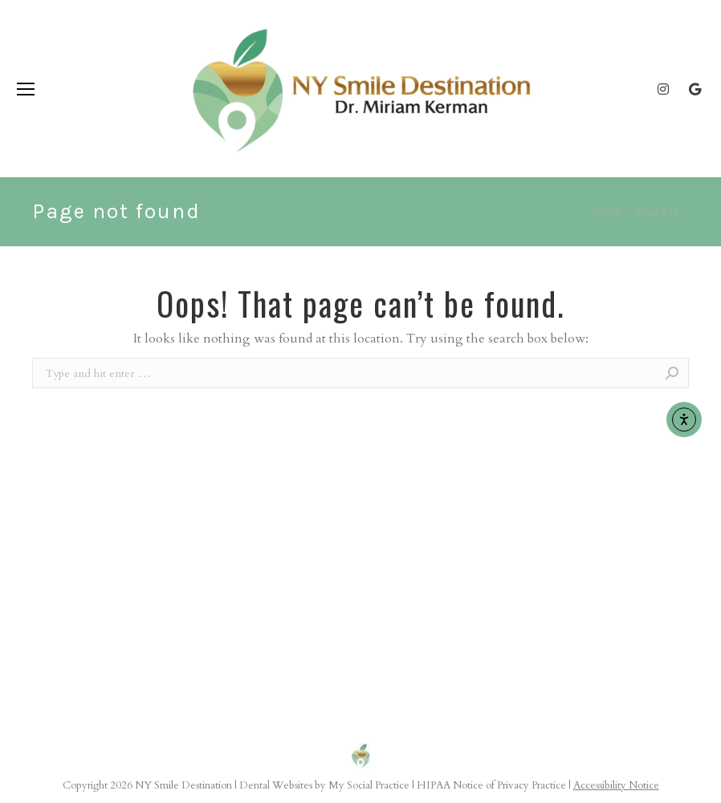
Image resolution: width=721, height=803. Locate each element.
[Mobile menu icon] (25, 89)
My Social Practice (367, 785)
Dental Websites (275, 785)
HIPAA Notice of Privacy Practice (491, 785)
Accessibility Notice (616, 785)
